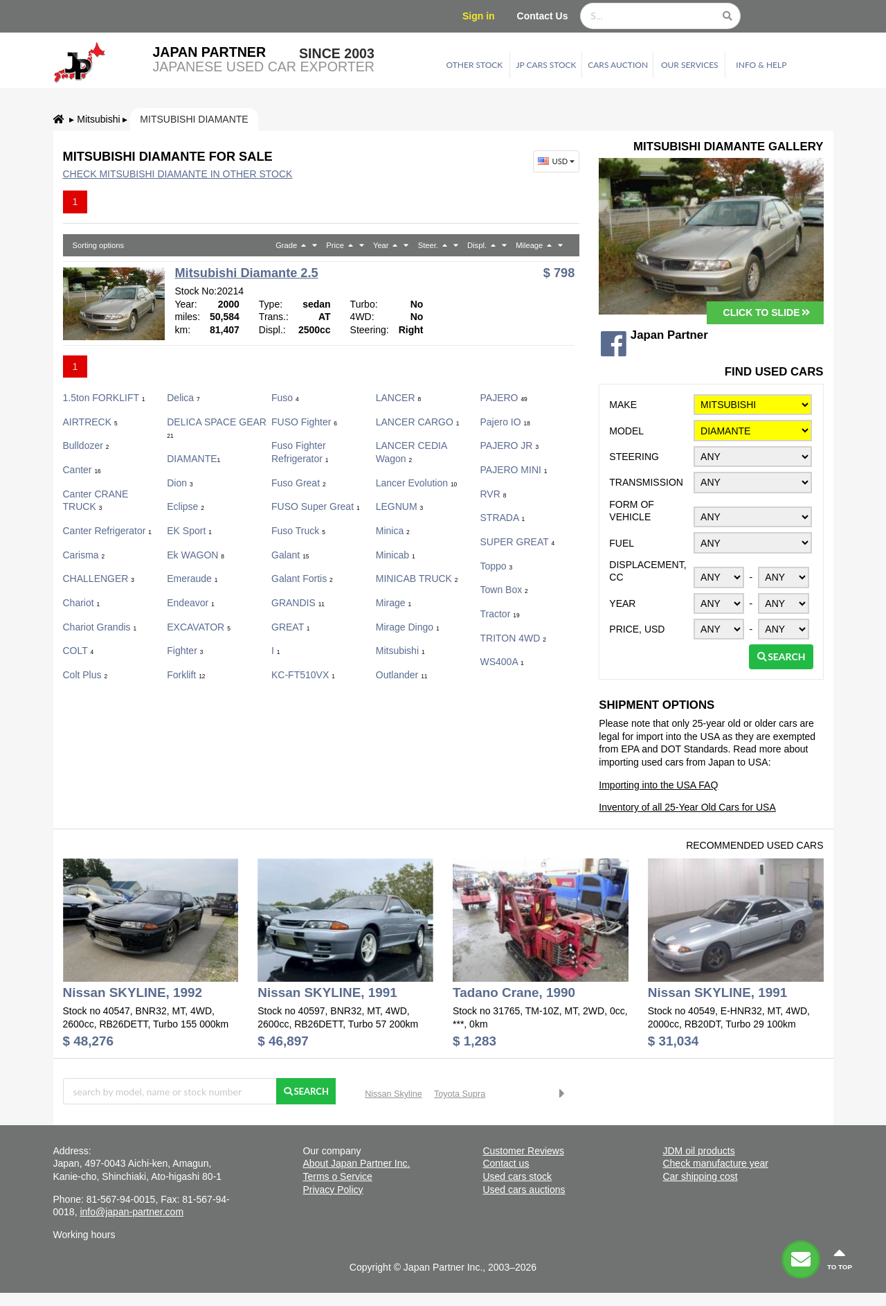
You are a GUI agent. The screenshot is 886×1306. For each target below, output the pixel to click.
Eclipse (185, 506)
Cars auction (618, 65)
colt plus (85, 674)
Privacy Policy (332, 1189)
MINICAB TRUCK (417, 578)
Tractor (500, 613)
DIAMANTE (193, 458)
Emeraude (192, 578)
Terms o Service (337, 1176)
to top (839, 1258)
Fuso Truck (298, 530)
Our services (689, 65)
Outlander (402, 674)
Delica (183, 397)
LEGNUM (399, 506)
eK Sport (189, 530)
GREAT (290, 627)
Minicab (395, 555)
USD (557, 161)
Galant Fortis (302, 578)
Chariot (81, 602)
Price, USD (636, 629)
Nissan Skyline (393, 1094)
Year (622, 603)
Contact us (505, 1163)
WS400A (502, 661)
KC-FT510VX (303, 674)
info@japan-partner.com (131, 1211)
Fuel (621, 543)
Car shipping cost (699, 1176)
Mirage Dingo (408, 627)
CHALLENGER (98, 578)
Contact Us (542, 15)
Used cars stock (517, 1176)
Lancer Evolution (417, 482)
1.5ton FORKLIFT (104, 397)
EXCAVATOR (198, 627)
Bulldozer (86, 445)
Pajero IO (505, 421)
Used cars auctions (523, 1189)
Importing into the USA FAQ (658, 785)
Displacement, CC (647, 571)
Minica (393, 530)
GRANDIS (298, 602)
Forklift (186, 674)
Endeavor (191, 602)
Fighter (185, 650)
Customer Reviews (522, 1150)
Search (781, 656)
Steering (634, 456)
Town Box (504, 589)
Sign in (478, 15)
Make (623, 404)
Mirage (393, 602)
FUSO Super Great (315, 506)
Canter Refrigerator (107, 530)
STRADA (502, 517)
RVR (493, 494)
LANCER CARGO (418, 421)
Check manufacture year (715, 1163)
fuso (285, 397)
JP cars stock (546, 65)
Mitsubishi (98, 119)
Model (626, 430)
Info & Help (761, 65)
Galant (290, 555)
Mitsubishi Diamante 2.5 (246, 273)
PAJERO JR (509, 445)
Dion (179, 482)
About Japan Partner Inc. (356, 1163)
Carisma (84, 555)
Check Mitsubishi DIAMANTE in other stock (178, 173)
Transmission (646, 482)
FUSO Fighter (304, 421)
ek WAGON (195, 555)
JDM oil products (698, 1150)
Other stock (474, 65)
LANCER (398, 397)
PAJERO (503, 397)
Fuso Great (298, 482)
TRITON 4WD (513, 638)
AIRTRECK (90, 421)
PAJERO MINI (514, 469)
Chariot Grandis (100, 627)
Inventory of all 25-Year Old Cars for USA (687, 807)
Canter (82, 469)
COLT (78, 650)
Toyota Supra (459, 1094)
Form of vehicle (631, 511)
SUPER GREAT (517, 541)
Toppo (496, 566)
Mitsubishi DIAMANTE (194, 119)
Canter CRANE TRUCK (96, 500)
